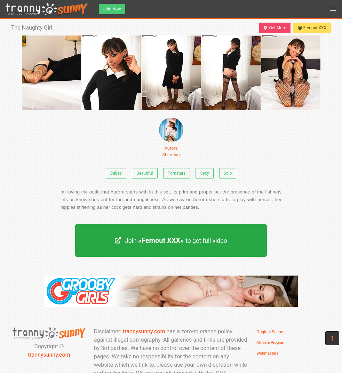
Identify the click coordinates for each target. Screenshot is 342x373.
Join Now (112, 9)
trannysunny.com (49, 354)
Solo (228, 173)
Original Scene (269, 332)
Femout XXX (312, 27)
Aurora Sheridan (171, 137)
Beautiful (144, 173)
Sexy (204, 173)
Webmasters (267, 353)
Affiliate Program (271, 342)
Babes (116, 173)
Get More (275, 27)
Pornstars (177, 173)
